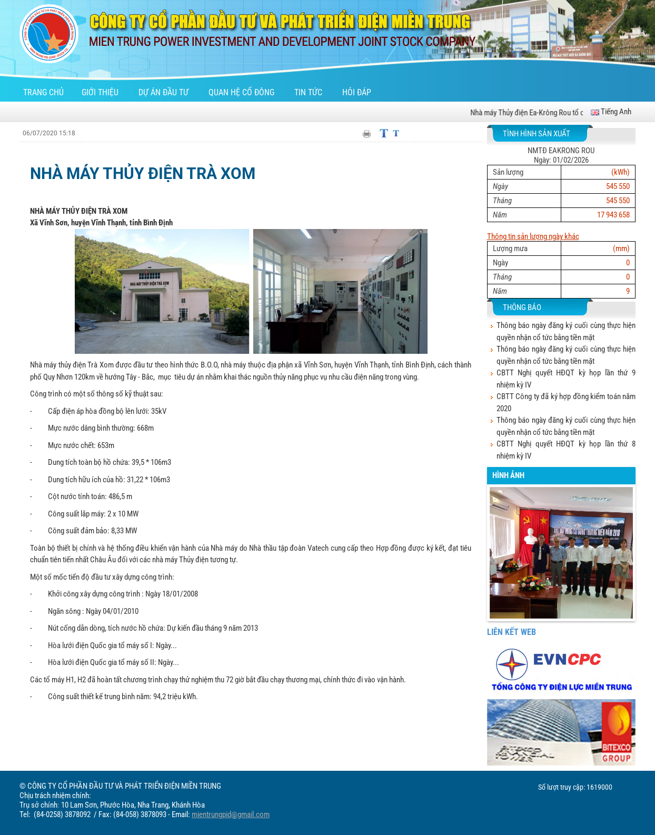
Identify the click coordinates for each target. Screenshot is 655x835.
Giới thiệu (101, 92)
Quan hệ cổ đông (242, 92)
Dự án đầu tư (164, 92)
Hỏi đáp (356, 92)
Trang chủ (43, 92)
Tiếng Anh (611, 111)
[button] (497, 561)
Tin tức (309, 92)
